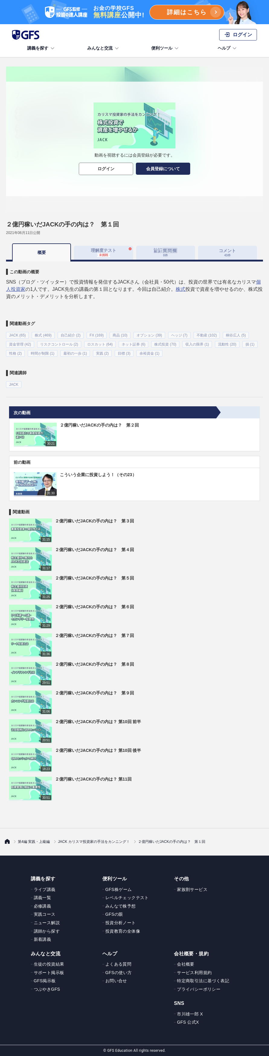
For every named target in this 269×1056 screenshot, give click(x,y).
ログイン (106, 168)
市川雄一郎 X (190, 1013)
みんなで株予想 (120, 905)
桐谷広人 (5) (236, 335)
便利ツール (165, 48)
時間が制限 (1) (42, 353)
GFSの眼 (114, 914)
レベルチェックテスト (127, 897)
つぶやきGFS (47, 988)
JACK (13, 384)
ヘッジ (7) (179, 335)
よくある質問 (118, 964)
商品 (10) (120, 335)
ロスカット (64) (100, 344)
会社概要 (185, 964)
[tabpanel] (134, 325)
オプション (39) (149, 335)
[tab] (165, 253)
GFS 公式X (188, 1022)
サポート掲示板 (49, 972)
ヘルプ (228, 48)
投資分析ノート (120, 922)
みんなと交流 (103, 48)
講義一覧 (42, 897)
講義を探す (41, 48)
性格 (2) (15, 353)
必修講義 (42, 905)
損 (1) (250, 344)
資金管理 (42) (20, 344)
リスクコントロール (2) (59, 344)
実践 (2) (102, 353)
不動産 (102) (207, 335)
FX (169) (97, 335)
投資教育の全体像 (122, 930)
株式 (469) (43, 335)
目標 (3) (124, 353)
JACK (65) (17, 335)
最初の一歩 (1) (75, 353)
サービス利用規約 (194, 972)
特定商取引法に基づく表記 (203, 980)
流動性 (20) (227, 344)
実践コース (45, 914)
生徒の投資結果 (49, 964)
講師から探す (47, 930)
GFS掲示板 (45, 980)
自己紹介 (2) (71, 335)
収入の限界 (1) (197, 344)
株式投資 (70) (165, 344)
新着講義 (42, 939)
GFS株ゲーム (118, 889)
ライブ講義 (45, 889)
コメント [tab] (227, 252)
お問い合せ (116, 980)
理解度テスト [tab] (103, 252)
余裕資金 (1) (149, 353)
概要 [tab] (41, 252)
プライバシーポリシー (198, 988)
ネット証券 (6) (133, 344)
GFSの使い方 (118, 972)
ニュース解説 (47, 922)
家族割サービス (192, 889)
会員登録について (163, 168)
